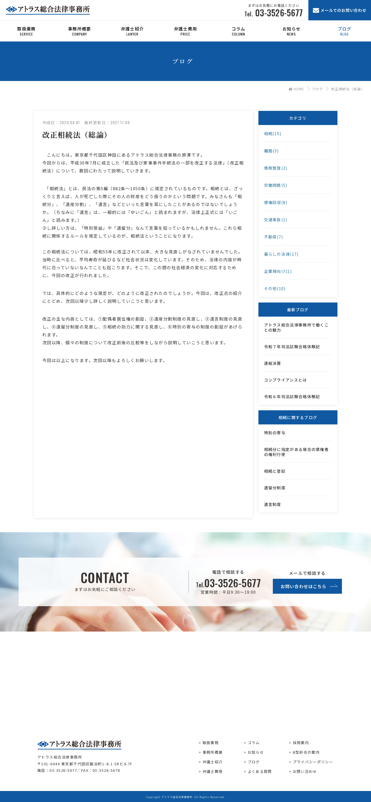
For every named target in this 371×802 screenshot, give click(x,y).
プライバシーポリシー (313, 761)
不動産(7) (273, 237)
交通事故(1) (275, 219)
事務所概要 (213, 752)
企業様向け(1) (278, 271)
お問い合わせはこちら (304, 586)
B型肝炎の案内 (306, 752)
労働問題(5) (275, 185)
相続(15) (273, 133)
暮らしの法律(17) (281, 254)
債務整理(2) (275, 168)
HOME (296, 88)
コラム (254, 742)
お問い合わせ (305, 771)
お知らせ (256, 752)
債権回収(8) (275, 202)
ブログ (317, 88)
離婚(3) (271, 151)
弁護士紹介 (213, 761)
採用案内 (301, 742)
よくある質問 (260, 771)
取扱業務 (211, 742)
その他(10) (275, 288)
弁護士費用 (213, 771)
